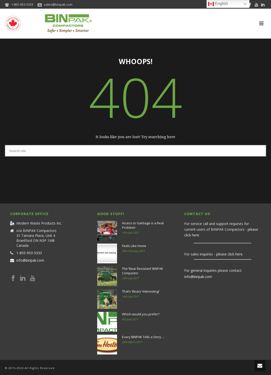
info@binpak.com (30, 260)
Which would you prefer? (140, 314)
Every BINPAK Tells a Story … (143, 337)
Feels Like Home (134, 246)
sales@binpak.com (58, 4)
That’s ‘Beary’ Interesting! (140, 291)
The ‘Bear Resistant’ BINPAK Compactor (142, 270)
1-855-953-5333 (22, 4)
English (218, 4)
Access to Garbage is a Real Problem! (143, 225)
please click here (229, 254)
